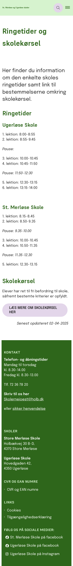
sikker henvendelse (29, 409)
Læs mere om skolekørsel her (33, 310)
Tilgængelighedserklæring (29, 517)
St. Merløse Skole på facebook (36, 537)
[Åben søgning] (58, 8)
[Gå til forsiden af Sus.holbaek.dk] (25, 7)
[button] (69, 8)
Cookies (14, 510)
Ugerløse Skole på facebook (34, 545)
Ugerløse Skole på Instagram (35, 554)
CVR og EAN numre (22, 490)
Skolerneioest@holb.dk (24, 399)
